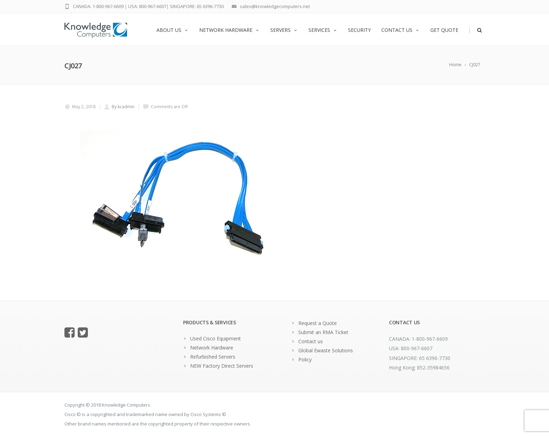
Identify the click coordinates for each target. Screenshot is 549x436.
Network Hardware (229, 30)
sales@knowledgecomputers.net (275, 6)
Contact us (400, 30)
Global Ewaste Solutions (325, 350)
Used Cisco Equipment (215, 338)
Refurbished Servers (212, 356)
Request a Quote (317, 323)
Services (323, 30)
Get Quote (444, 30)
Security (359, 30)
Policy (305, 359)
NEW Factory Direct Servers (221, 365)
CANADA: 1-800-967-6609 (98, 6)
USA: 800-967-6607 (147, 6)
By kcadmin (123, 107)
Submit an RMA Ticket (323, 332)
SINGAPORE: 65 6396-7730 (197, 6)
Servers (284, 30)
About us (173, 30)
